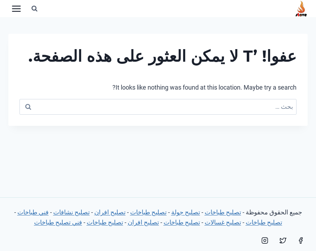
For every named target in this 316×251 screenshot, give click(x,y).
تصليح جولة (185, 212)
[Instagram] (265, 241)
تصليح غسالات (223, 222)
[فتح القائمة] (16, 8)
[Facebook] (301, 241)
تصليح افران (110, 212)
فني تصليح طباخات (58, 222)
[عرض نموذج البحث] (34, 8)
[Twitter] (283, 241)
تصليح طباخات (223, 212)
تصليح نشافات (71, 212)
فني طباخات (33, 212)
